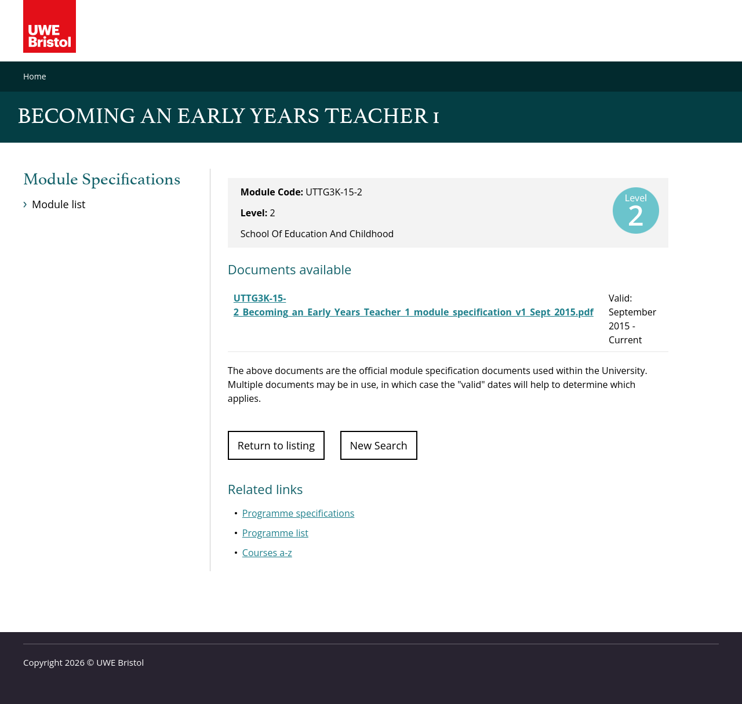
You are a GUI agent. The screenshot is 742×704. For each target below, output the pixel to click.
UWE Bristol (120, 662)
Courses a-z (267, 552)
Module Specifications (101, 179)
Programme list (275, 533)
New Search (379, 445)
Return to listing (276, 445)
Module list (58, 204)
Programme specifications (298, 513)
